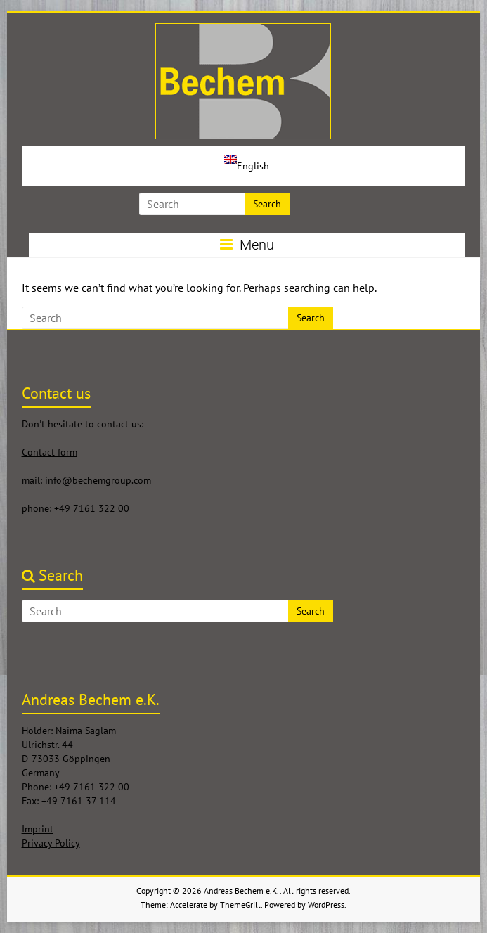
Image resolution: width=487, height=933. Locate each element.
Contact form (49, 452)
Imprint (37, 829)
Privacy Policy (51, 843)
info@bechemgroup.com (98, 480)
